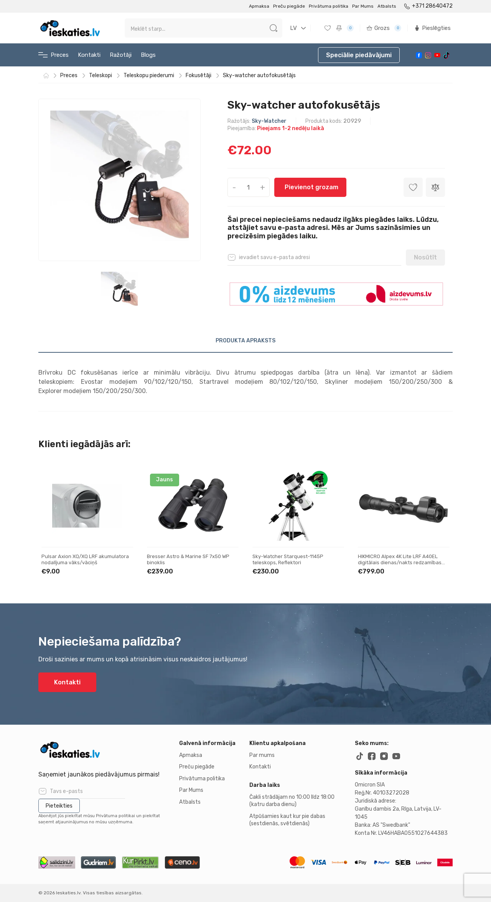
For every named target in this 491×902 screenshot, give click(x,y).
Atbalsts (386, 6)
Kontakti (89, 54)
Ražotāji (121, 54)
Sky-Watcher (269, 121)
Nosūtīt (425, 257)
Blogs (148, 54)
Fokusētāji (198, 75)
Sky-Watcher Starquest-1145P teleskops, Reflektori (287, 559)
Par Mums (363, 6)
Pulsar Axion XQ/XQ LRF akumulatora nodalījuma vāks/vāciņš (85, 559)
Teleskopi (100, 75)
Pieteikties (59, 806)
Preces (53, 55)
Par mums (262, 755)
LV (293, 28)
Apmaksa (259, 6)
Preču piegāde (289, 6)
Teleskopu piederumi (149, 75)
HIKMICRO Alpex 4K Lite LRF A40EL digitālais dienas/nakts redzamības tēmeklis (400, 562)
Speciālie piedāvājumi (359, 55)
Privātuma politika (328, 6)
